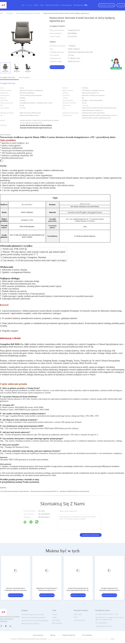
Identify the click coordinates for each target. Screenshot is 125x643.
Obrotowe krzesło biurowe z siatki (33, 614)
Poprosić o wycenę (106, 5)
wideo (36, 5)
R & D (75, 617)
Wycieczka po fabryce (53, 5)
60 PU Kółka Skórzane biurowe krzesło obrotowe (15, 491)
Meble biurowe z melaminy (30, 623)
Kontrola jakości (66, 5)
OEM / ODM (78, 614)
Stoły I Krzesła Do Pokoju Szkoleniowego (35, 620)
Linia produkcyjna (79, 620)
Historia (54, 614)
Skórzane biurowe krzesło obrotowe (33, 617)
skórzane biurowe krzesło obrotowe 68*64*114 (44, 491)
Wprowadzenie (57, 623)
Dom (23, 5)
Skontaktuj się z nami (80, 5)
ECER (112, 639)
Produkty (29, 5)
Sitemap (52, 635)
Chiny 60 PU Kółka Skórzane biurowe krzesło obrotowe (28, 639)
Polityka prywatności (68, 635)
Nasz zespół (56, 620)
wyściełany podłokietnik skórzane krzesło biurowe (74, 491)
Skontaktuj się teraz (57, 67)
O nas (42, 5)
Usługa (54, 617)
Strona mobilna (87, 635)
